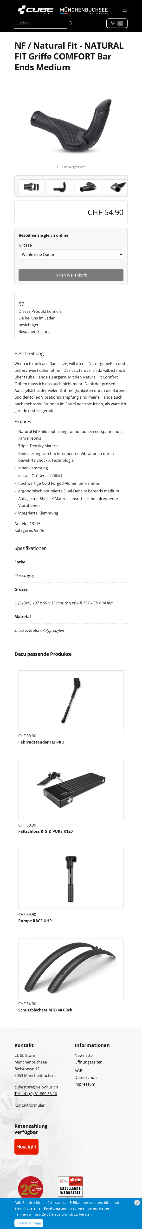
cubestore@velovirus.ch (36, 1087)
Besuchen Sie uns (34, 331)
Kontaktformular (29, 1105)
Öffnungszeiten (89, 1062)
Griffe (39, 530)
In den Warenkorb (71, 275)
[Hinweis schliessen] (137, 1202)
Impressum (85, 1084)
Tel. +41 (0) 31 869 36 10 (35, 1093)
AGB (78, 1070)
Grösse (25, 245)
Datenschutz (86, 1077)
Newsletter (84, 1055)
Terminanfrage (29, 1223)
